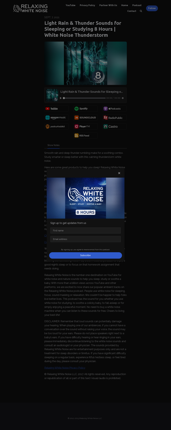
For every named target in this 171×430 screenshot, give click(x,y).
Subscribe (85, 255)
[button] (119, 173)
